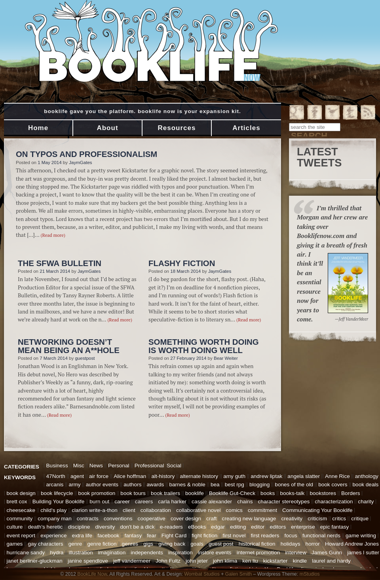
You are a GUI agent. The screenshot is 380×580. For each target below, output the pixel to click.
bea (215, 484)
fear (151, 535)
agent (77, 476)
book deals (366, 484)
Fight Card (174, 535)
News (96, 466)
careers (144, 501)
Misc (78, 466)
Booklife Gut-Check (232, 493)
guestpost (85, 358)
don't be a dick (137, 527)
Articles (246, 128)
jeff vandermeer (131, 561)
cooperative (151, 518)
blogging (259, 484)
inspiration (180, 552)
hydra (56, 552)
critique (360, 518)
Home (38, 128)
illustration (80, 552)
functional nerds (321, 535)
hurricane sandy (26, 552)
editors (278, 527)
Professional (149, 466)
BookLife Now (92, 574)
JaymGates (80, 162)
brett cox (17, 501)
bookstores (323, 493)
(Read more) (53, 235)
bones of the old (294, 484)
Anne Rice (337, 476)
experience (53, 535)
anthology (366, 476)
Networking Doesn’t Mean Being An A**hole (69, 346)
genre (75, 544)
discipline (79, 527)
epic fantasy (334, 527)
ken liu (250, 561)
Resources (177, 128)
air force (98, 476)
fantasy (133, 535)
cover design (186, 518)
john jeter (197, 561)
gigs (148, 544)
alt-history (163, 476)
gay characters (45, 544)
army (74, 484)
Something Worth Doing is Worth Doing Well (203, 346)
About (107, 128)
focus (290, 535)
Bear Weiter (226, 358)
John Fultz (168, 561)
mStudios (310, 574)
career (122, 501)
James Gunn (327, 552)
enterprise (303, 527)
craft (211, 518)
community (20, 518)
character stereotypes (284, 501)
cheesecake (21, 510)
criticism (317, 518)
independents (147, 552)
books (267, 493)
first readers (265, 535)
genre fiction (101, 544)
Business (57, 466)
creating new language (249, 518)
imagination (112, 552)
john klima (225, 561)
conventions (118, 518)
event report (21, 535)
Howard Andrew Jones (352, 544)
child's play (53, 510)
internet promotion (258, 552)
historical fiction (257, 544)
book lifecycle (57, 493)
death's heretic (45, 527)
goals (196, 544)
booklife (194, 493)
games (15, 544)
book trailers (165, 493)
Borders (350, 493)
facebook (108, 535)
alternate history (199, 476)
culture (15, 527)
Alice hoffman (130, 476)
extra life (82, 535)
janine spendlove (88, 561)
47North (55, 476)
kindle (300, 561)
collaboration (156, 510)
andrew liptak (266, 476)
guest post (221, 544)
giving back (171, 544)
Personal (118, 466)
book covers (332, 484)
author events (102, 484)
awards (155, 484)
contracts (88, 518)
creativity (291, 518)
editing (238, 527)
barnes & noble (187, 484)
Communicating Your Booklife (317, 510)
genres (130, 544)
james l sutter (363, 552)
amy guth (234, 476)
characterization (334, 501)
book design (21, 493)
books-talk (292, 493)
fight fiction (204, 535)
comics (234, 510)
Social (174, 466)
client (129, 510)
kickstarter (275, 561)
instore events (215, 552)
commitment (262, 510)
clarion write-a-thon (95, 510)
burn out (99, 501)
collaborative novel (198, 510)
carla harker (172, 501)
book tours (132, 493)
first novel (233, 535)
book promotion (97, 493)
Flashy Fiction (181, 263)
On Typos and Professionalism (86, 154)
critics (339, 518)
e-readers (171, 527)
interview (295, 552)
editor (257, 527)
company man (54, 518)
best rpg (234, 484)
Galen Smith (238, 574)
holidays (290, 544)
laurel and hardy (331, 561)
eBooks (197, 527)
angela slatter (303, 476)
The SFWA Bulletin (59, 263)
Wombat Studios (202, 574)
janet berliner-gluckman (35, 561)
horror (313, 544)
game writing (361, 535)
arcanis (55, 484)
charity (366, 501)
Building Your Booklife (58, 501)
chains (245, 501)
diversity (105, 527)
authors (132, 484)
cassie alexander (212, 501)
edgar (218, 527)
